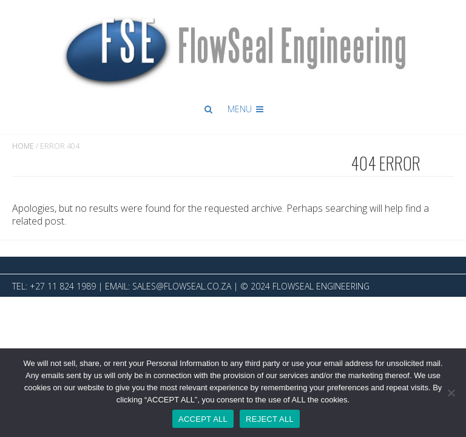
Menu (246, 109)
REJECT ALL (270, 419)
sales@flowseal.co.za (181, 286)
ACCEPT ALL (203, 419)
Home (23, 146)
